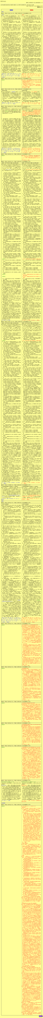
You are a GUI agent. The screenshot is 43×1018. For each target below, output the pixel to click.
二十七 (3, 243)
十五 (3, 204)
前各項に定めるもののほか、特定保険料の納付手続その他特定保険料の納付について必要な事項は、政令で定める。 (31, 697)
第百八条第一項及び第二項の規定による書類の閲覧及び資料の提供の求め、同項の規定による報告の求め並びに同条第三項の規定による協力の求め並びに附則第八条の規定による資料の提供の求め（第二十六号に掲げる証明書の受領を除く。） (12, 255)
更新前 (11, 10)
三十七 (3, 272)
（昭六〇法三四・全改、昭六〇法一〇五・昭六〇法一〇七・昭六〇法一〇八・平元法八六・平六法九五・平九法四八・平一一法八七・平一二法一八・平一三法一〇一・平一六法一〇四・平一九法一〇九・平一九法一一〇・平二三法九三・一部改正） (11, 619)
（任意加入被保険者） (5, 504)
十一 (3, 196)
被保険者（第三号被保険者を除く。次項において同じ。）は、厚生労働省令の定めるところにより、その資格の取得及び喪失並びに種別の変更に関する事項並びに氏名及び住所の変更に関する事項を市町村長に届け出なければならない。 (11, 18)
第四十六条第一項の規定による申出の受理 (12, 203)
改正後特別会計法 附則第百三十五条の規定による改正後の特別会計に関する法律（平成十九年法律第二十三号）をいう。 (32, 879)
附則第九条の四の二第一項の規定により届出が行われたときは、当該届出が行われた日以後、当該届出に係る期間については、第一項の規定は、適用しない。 (31, 776)
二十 (3, 220)
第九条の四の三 (24, 669)
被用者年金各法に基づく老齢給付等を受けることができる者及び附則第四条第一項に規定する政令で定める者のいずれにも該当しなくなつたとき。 (12, 554)
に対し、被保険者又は (29, 111)
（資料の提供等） (4, 107)
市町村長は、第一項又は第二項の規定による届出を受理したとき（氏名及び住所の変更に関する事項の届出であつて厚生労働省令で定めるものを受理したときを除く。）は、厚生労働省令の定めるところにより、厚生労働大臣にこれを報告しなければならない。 (11, 34)
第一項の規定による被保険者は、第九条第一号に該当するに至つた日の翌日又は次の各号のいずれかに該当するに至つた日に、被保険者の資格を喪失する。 (11, 536)
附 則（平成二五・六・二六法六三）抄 (28, 806)
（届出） (3, 14)
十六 (3, 206)
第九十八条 (23, 967)
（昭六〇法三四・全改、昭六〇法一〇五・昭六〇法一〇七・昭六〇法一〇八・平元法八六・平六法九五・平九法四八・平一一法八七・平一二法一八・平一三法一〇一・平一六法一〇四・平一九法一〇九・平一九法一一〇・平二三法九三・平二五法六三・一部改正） (31, 619)
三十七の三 (24, 276)
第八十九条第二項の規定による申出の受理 (13, 367)
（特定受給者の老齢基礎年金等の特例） (28, 703)
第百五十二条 (24, 1006)
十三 (3, 201)
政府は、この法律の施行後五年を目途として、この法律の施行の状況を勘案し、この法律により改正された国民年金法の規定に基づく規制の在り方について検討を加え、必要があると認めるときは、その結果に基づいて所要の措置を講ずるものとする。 (31, 852)
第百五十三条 (24, 1012)
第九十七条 (23, 904)
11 (1, 589)
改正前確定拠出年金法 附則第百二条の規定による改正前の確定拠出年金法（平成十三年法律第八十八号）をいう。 (32, 870)
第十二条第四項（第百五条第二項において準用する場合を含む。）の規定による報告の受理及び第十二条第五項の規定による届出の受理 (12, 178)
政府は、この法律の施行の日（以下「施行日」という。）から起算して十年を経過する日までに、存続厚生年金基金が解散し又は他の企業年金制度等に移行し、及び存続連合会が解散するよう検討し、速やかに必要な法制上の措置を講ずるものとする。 (31, 846)
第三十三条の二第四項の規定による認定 (11, 195)
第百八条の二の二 (25, 155)
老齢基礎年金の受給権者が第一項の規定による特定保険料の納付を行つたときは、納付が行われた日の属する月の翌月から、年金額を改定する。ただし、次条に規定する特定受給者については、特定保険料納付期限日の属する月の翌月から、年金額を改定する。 (31, 693)
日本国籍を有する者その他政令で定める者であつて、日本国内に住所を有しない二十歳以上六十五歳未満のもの (12, 517)
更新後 (31, 10)
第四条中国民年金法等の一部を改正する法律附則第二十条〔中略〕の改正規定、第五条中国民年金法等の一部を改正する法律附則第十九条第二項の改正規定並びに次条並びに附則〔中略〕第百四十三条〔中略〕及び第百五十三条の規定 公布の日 (32, 816)
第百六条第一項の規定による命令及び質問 (12, 248)
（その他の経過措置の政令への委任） (28, 1011)
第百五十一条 (24, 1002)
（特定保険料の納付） (25, 668)
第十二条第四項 (34, 91)
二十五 (3, 238)
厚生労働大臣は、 (8, 91)
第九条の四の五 (24, 726)
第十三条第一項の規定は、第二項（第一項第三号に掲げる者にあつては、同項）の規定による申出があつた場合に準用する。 (11, 530)
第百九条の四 (3, 164)
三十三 (3, 265)
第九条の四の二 (24, 626)
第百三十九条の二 (4, 487)
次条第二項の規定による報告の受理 (11, 268)
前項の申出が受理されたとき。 (9, 542)
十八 (3, 216)
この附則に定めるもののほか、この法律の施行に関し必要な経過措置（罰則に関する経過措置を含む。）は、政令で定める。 (31, 1013)
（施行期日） (24, 807)
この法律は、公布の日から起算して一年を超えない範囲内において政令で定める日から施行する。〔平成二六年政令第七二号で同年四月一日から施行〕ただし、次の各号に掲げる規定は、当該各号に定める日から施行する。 (31, 810)
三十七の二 (24, 274)
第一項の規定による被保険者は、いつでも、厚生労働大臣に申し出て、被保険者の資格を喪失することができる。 (11, 533)
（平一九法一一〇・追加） (6, 800)
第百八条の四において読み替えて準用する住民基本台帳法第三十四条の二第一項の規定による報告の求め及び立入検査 (12, 263)
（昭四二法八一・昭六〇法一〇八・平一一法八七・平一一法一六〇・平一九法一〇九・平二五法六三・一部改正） (31, 103)
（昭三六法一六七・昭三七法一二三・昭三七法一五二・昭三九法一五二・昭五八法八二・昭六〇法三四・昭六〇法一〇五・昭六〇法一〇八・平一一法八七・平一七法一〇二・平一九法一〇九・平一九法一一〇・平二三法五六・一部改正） (11, 150)
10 (1, 580)
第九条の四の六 (24, 748)
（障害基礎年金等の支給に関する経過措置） (29, 903)
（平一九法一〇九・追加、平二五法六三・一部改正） (31, 320)
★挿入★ (14, 110)
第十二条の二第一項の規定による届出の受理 (33, 340)
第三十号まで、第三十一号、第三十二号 (33, 169)
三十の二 (3, 421)
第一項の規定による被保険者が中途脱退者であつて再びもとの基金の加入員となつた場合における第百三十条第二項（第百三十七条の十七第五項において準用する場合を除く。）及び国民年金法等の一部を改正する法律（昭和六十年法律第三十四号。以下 (11, 598)
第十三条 (3, 91)
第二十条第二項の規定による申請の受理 (11, 185)
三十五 (3, 268)
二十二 (3, 224)
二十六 (3, 241)
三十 (3, 253)
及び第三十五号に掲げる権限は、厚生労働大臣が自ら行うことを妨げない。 (31, 170)
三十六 (3, 269)
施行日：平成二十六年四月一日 (16, 485)
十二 (3, 360)
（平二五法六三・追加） (26, 87)
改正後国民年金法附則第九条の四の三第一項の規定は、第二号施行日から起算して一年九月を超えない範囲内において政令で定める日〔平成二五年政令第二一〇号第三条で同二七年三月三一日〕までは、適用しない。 (31, 969)
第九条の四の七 (24, 785)
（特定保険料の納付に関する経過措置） (28, 966)
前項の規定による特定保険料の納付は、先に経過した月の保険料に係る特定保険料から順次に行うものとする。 (31, 685)
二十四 (3, 233)
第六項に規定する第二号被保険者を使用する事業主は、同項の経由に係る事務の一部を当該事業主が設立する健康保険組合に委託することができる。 (11, 66)
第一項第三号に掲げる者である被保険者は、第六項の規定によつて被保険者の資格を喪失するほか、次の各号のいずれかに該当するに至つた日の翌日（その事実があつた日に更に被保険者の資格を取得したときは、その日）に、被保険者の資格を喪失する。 (11, 568)
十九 (3, 218)
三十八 (3, 278)
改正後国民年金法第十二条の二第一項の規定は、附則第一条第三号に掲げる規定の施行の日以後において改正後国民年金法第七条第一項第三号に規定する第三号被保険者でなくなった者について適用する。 (31, 900)
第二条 (23, 844)
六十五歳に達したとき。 (8, 539)
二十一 (3, 221)
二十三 (3, 225)
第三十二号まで (8, 169)
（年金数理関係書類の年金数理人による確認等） (9, 486)
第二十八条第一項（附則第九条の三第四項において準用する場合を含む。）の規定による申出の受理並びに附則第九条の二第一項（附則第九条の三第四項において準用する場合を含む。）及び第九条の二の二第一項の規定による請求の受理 (12, 190)
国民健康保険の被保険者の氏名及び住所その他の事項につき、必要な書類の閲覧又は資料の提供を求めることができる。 (11, 112)
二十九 (3, 249)
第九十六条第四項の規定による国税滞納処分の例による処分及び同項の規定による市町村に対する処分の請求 (12, 239)
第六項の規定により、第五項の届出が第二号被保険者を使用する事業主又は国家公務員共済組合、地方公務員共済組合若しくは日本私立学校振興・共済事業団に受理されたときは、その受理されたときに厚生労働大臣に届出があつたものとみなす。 (11, 70)
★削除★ (38, 600)
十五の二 (3, 367)
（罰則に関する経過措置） (26, 1001)
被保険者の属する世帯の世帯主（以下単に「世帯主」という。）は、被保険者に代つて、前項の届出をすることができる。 (11, 22)
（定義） (23, 855)
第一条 (23, 808)
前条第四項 (13, 91)
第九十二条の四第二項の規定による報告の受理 (13, 220)
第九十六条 (23, 897)
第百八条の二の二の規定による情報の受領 (13, 421)
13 (1, 595)
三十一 (3, 260)
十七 (3, 214)
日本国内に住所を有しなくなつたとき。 (11, 552)
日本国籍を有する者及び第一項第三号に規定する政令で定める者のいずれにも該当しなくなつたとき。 (12, 574)
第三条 (23, 856)
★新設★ (3, 155)
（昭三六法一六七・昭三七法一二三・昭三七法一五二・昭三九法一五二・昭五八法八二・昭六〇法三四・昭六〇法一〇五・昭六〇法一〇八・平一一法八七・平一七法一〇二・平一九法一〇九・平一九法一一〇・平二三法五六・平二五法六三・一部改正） (31, 150)
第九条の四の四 (24, 704)
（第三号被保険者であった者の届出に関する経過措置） (31, 896)
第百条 (23, 986)
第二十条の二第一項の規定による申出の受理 (11, 348)
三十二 (3, 262)
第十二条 (3, 15)
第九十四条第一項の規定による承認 (11, 224)
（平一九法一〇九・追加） (6, 320)
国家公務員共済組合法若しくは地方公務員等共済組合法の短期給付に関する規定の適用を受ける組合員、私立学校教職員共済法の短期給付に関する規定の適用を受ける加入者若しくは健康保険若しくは (31, 113)
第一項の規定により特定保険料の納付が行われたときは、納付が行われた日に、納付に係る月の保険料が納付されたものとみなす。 (31, 689)
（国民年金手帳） (4, 90)
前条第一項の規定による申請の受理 (11, 267)
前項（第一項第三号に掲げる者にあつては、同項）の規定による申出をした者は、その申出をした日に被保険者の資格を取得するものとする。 (11, 527)
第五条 (2, 505)
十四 (3, 203)
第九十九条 (23, 973)
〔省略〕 (25, 842)
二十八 (3, 248)
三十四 (3, 267)
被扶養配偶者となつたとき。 (9, 556)
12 (1, 591)
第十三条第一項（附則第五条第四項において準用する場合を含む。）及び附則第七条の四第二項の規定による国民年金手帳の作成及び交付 (12, 181)
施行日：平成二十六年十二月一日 (16, 13)
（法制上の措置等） (25, 843)
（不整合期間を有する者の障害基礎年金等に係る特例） (31, 747)
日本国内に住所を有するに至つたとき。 (11, 571)
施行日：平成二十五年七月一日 (16, 106)
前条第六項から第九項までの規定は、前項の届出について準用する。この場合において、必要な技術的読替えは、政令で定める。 (31, 85)
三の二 (23, 340)
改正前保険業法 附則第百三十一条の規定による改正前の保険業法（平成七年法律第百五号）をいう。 (32, 876)
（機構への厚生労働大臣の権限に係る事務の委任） (10, 323)
